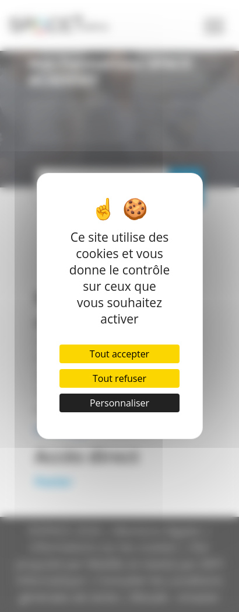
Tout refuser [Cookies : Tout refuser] (119, 378)
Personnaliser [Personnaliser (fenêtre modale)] (119, 403)
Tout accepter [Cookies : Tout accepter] (119, 353)
